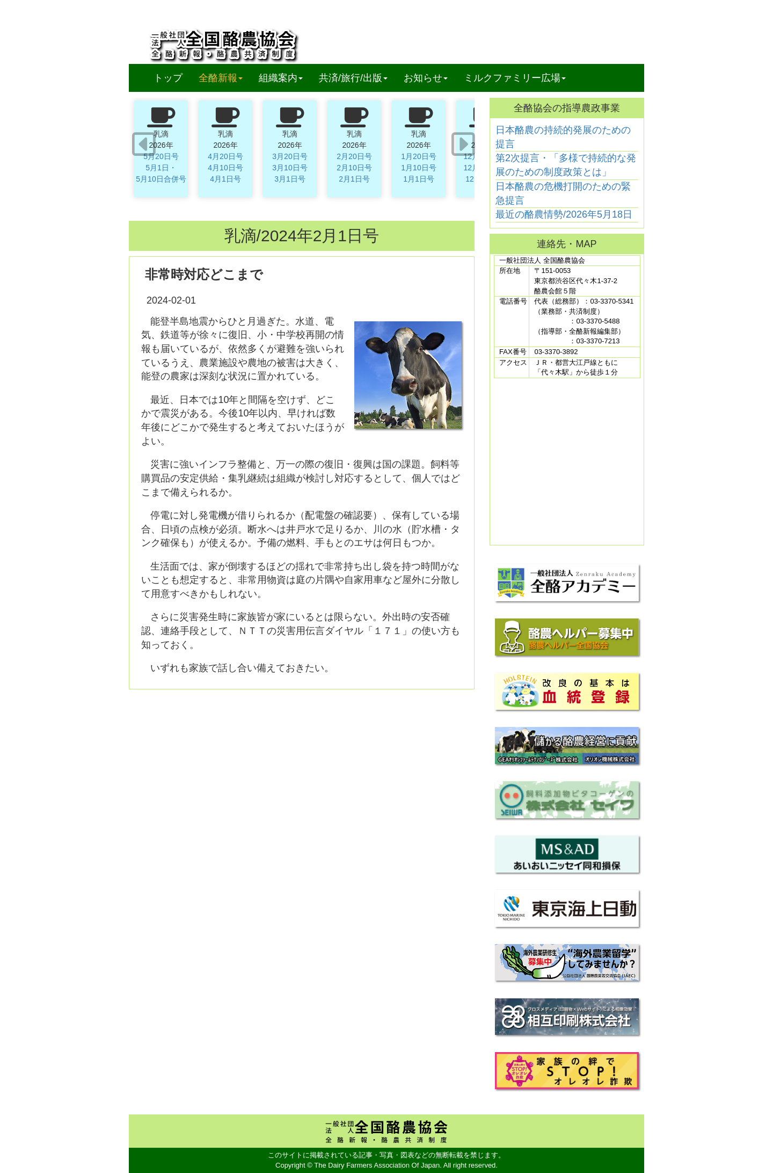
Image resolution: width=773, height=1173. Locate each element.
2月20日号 (354, 156)
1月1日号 (418, 179)
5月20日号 (160, 156)
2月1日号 (354, 179)
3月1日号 (289, 179)
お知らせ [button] (426, 78)
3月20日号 (289, 156)
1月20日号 (418, 156)
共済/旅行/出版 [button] (353, 78)
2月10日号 (354, 167)
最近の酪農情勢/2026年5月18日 (563, 214)
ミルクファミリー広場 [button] (515, 78)
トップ (168, 78)
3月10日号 (289, 167)
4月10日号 (225, 167)
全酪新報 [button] (225, 77)
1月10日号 (418, 167)
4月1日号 (225, 179)
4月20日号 (225, 156)
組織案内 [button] (281, 78)
